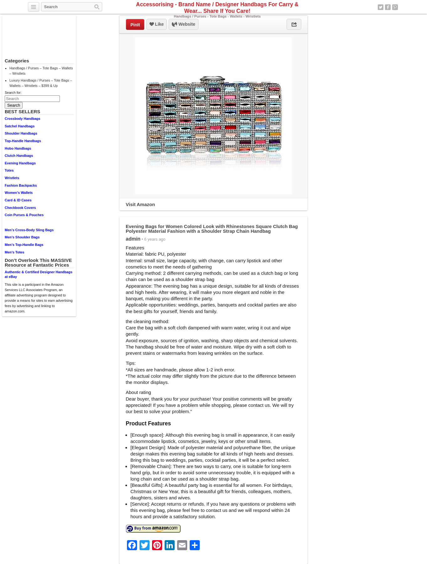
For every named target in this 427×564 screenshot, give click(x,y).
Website (183, 24)
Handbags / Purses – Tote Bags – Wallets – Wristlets (41, 70)
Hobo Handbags (18, 148)
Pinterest (395, 7)
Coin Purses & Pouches (24, 215)
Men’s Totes (14, 252)
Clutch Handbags (19, 155)
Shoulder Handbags (21, 133)
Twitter (380, 7)
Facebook (388, 7)
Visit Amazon (140, 204)
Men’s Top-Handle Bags (24, 245)
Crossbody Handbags (22, 118)
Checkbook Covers (20, 208)
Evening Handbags (20, 163)
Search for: (13, 92)
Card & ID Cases (18, 200)
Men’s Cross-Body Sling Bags (29, 230)
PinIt (135, 24)
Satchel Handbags (19, 126)
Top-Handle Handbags (23, 141)
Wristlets (12, 178)
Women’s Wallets (19, 192)
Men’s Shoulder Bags (22, 237)
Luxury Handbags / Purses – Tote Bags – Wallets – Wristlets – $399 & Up (40, 83)
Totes (9, 170)
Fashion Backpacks (21, 185)
